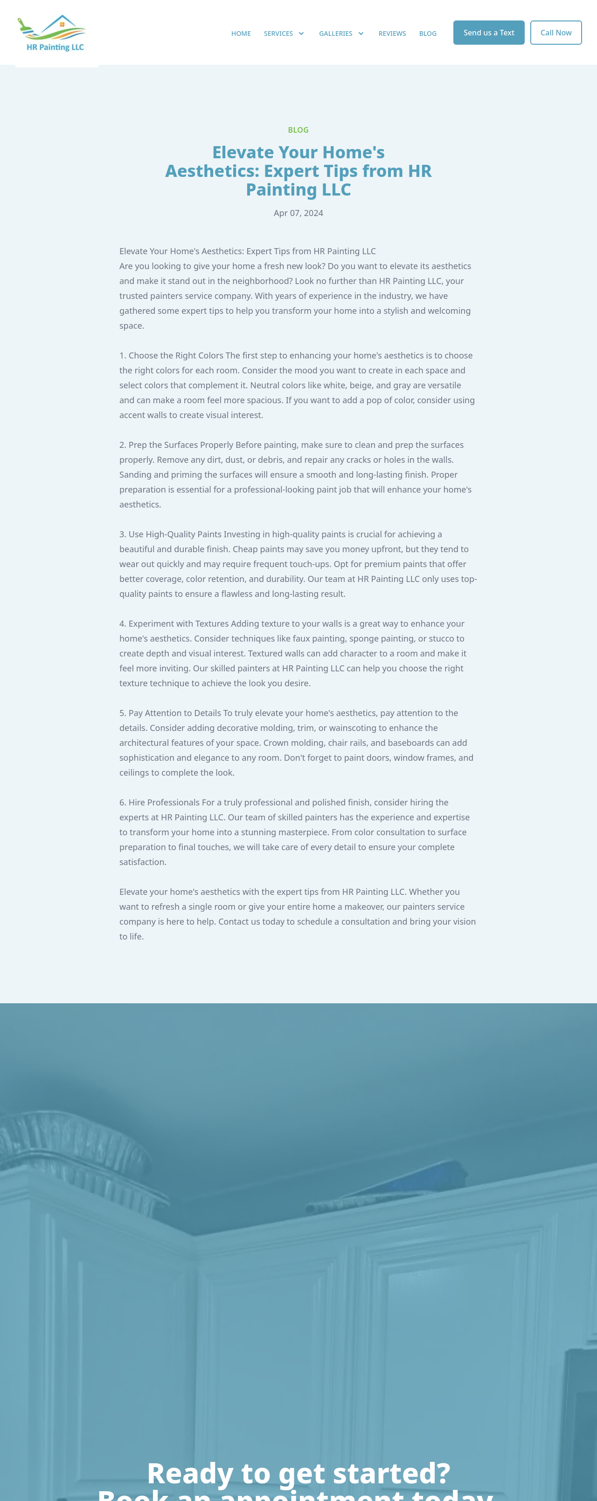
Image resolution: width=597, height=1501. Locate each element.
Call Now (556, 41)
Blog (428, 41)
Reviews (392, 41)
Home (241, 41)
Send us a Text (489, 41)
